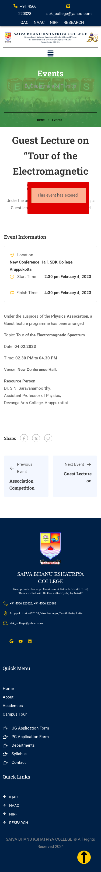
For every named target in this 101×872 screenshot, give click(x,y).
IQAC (24, 22)
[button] (50, 54)
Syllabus (15, 753)
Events (57, 120)
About (8, 697)
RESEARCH (74, 22)
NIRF (54, 22)
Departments (19, 745)
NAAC (39, 22)
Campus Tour (15, 714)
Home (40, 120)
